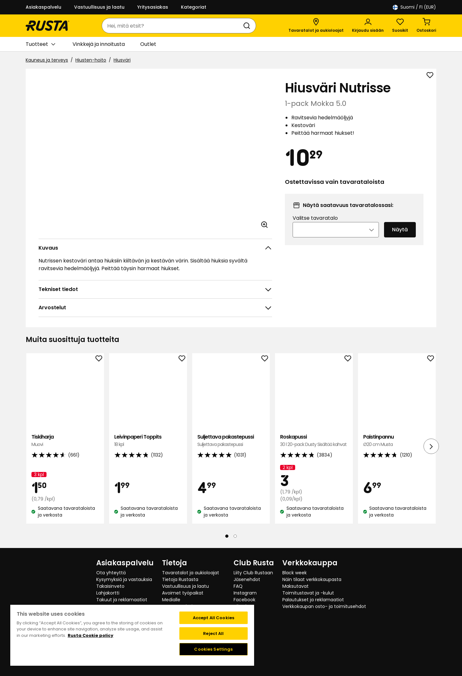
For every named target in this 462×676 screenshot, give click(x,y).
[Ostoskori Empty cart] (426, 25)
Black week (294, 572)
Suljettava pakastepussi (231, 440)
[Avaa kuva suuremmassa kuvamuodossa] (264, 224)
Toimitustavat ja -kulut (308, 593)
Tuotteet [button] (40, 44)
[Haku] (248, 25)
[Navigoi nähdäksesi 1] (226, 536)
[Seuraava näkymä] (431, 446)
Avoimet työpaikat (182, 593)
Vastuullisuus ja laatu (99, 7)
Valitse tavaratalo (315, 226)
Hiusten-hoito (90, 60)
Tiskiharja (65, 440)
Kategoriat (193, 7)
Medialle (171, 599)
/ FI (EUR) (414, 7)
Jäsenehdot (247, 579)
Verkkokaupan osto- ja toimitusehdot (324, 606)
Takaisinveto (110, 586)
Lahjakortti (107, 593)
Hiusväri (122, 60)
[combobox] (172, 25)
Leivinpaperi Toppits (148, 440)
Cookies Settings (213, 649)
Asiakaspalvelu (43, 7)
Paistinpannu (397, 440)
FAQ (238, 586)
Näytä (400, 238)
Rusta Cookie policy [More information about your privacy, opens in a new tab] (90, 635)
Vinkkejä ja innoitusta (99, 44)
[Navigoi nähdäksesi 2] (235, 536)
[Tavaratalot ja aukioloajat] (316, 25)
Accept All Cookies (213, 618)
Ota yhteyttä (111, 572)
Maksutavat (295, 586)
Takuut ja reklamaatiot (121, 599)
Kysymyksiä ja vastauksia (124, 579)
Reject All (213, 633)
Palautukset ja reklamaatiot (313, 599)
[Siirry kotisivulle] (47, 26)
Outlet (148, 44)
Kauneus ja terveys (47, 60)
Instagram (245, 593)
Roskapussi (313, 440)
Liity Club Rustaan (253, 572)
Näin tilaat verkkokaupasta (311, 579)
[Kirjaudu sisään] (368, 25)
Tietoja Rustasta (180, 579)
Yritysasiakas (152, 7)
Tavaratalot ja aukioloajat (190, 572)
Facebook (244, 599)
